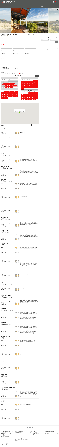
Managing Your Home (43, 6)
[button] (19, 113)
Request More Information (49, 47)
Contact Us (50, 6)
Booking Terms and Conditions (35, 432)
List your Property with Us (34, 433)
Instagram (30, 427)
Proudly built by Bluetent (29, 445)
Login (24, 445)
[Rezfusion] (9, 443)
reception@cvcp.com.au (5, 436)
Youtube (32, 427)
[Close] (24, 110)
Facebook (28, 427)
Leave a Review (35, 125)
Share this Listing (50, 49)
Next (57, 21)
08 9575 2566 (3, 435)
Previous (2, 21)
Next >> (36, 76)
